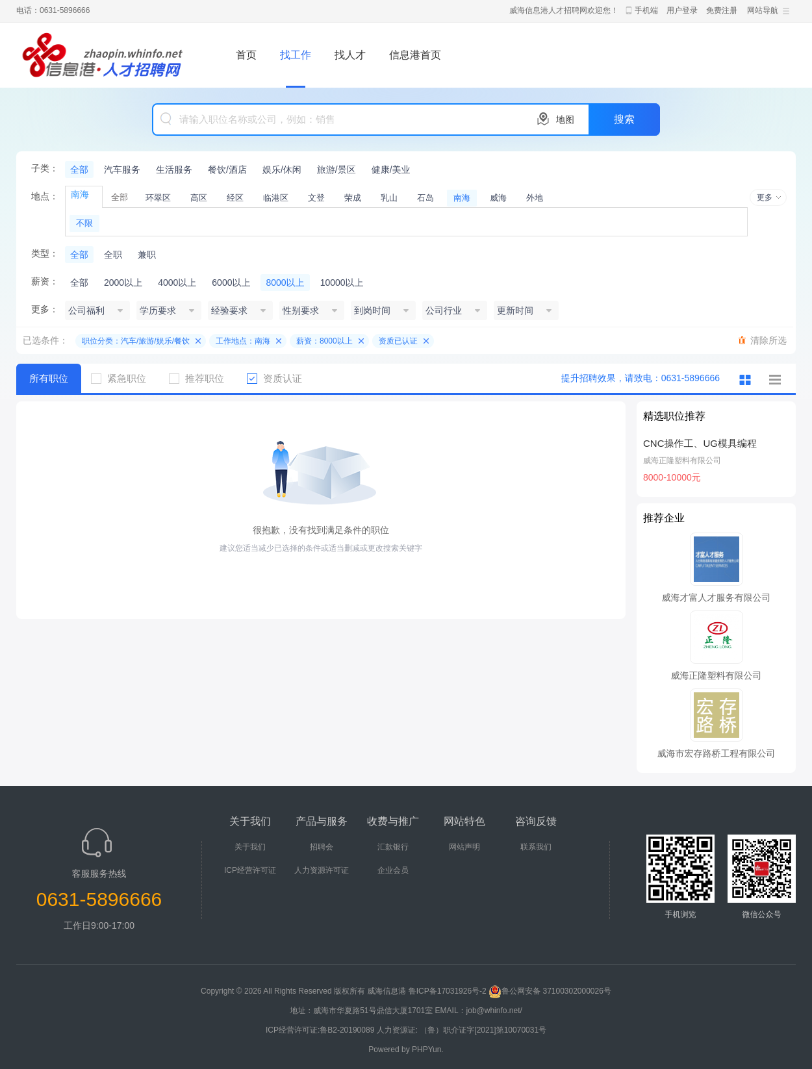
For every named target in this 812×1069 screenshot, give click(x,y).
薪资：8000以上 (324, 341)
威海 (498, 198)
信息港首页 (415, 54)
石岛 (425, 198)
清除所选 (768, 340)
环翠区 (158, 198)
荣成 (352, 198)
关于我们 (250, 846)
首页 (246, 54)
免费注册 (721, 10)
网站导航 (762, 10)
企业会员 (393, 870)
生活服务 (174, 169)
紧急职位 (123, 378)
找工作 (295, 54)
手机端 (646, 10)
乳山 (389, 198)
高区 (198, 198)
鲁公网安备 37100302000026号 (549, 991)
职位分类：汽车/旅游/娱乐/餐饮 (136, 341)
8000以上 (285, 282)
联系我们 (536, 846)
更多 (764, 197)
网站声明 (464, 846)
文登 (316, 198)
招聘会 (321, 846)
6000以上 (231, 282)
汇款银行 (393, 846)
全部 (79, 169)
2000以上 (123, 282)
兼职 (147, 254)
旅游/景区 (336, 169)
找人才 (350, 54)
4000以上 (177, 282)
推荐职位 (201, 378)
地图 (565, 119)
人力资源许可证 (321, 870)
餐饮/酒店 (227, 169)
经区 (235, 198)
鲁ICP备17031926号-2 (448, 991)
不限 (84, 223)
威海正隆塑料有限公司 (682, 460)
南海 (461, 198)
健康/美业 (391, 169)
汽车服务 (122, 169)
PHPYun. (428, 1049)
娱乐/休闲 (281, 169)
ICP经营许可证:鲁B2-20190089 (321, 1030)
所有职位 (48, 378)
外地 (534, 198)
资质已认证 (398, 341)
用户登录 (682, 10)
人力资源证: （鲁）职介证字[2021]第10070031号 (461, 1030)
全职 (113, 254)
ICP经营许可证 (250, 870)
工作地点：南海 (243, 341)
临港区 (275, 198)
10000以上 (342, 282)
